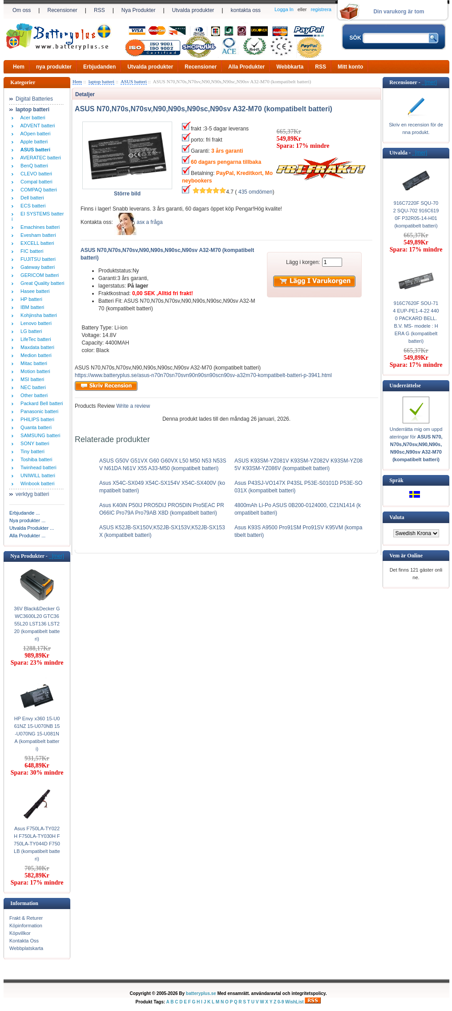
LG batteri (30, 331)
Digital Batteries (34, 99)
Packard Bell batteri (40, 403)
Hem (18, 67)
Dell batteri (31, 197)
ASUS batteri (134, 81)
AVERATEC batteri (39, 157)
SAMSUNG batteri (39, 435)
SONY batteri (33, 443)
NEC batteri (32, 387)
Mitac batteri (32, 363)
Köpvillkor (20, 933)
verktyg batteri (32, 494)
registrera (321, 9)
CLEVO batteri (35, 173)
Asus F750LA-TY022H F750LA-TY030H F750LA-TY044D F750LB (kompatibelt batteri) (37, 843)
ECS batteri (31, 205)
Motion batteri (34, 371)
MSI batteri (31, 379)
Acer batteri (31, 117)
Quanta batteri (35, 427)
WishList (294, 1001)
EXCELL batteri (36, 243)
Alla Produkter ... (27, 535)
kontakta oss (245, 10)
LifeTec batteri (34, 339)
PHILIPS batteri (36, 419)
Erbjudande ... (24, 513)
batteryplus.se (201, 993)
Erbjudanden (99, 67)
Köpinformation (25, 925)
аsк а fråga (150, 222)
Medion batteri (35, 355)
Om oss (21, 10)
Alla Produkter (246, 67)
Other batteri (33, 395)
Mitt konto (350, 67)
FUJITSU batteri (37, 259)
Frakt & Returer (26, 918)
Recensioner (62, 10)
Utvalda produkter (193, 10)
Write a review (132, 406)
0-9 (281, 1001)
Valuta (396, 517)
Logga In (284, 9)
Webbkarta (289, 67)
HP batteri (30, 299)
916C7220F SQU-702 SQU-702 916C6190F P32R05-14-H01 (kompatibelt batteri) (416, 214)
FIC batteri (30, 251)
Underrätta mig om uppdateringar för (415, 444)
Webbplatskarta (26, 948)
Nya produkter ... (27, 520)
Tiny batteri (31, 451)
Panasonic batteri (38, 411)
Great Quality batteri (41, 283)
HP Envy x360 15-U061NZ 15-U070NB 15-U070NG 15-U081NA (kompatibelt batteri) (37, 733)
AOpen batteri (34, 133)
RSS (99, 10)
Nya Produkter (138, 10)
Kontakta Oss (24, 940)
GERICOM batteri (38, 275)
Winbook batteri (36, 483)
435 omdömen (255, 192)
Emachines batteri (39, 227)
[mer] (56, 556)
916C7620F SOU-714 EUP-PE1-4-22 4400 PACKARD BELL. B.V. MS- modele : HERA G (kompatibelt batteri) (416, 322)
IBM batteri (31, 307)
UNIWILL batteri (36, 475)
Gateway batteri (36, 267)
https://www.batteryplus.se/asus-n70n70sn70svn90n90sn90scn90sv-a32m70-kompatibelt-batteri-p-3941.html (203, 375)
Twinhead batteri (37, 467)
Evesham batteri (37, 235)
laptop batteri (101, 81)
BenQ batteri (33, 165)
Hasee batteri (34, 291)
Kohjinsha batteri (37, 315)
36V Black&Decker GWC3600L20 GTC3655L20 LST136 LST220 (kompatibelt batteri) (37, 624)
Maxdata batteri (36, 347)
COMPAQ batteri (37, 189)
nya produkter (54, 67)
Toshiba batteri (35, 459)
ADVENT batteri (36, 125)
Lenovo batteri (35, 323)
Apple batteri (33, 141)
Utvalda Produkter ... (31, 528)
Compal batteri (35, 181)
